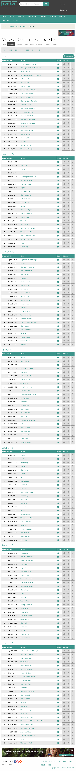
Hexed (22, 263)
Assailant (23, 627)
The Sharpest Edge (26, 717)
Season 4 (7, 350)
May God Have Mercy (27, 228)
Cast (26, 44)
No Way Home (25, 191)
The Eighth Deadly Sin (27, 108)
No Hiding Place (25, 138)
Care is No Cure (25, 673)
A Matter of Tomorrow (27, 676)
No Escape (24, 289)
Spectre (23, 278)
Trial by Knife (24, 296)
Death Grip (24, 612)
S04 (22, 50)
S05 (27, 50)
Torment (23, 141)
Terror (22, 477)
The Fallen (24, 416)
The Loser (23, 503)
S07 (38, 50)
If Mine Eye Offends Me (28, 176)
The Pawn (23, 499)
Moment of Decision (27, 691)
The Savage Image (26, 586)
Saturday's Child (25, 199)
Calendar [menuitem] (62, 16)
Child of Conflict (25, 86)
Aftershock (24, 169)
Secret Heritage (25, 571)
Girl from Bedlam (26, 282)
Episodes (11, 44)
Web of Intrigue (25, 300)
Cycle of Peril (24, 438)
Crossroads (24, 553)
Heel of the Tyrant (26, 213)
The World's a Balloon (27, 267)
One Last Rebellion (26, 112)
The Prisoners (25, 224)
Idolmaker (23, 525)
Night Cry (23, 372)
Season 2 (7, 545)
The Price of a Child (27, 130)
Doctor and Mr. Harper (27, 420)
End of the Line (25, 379)
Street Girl (23, 127)
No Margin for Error (26, 368)
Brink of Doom (25, 638)
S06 (33, 50)
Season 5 (7, 252)
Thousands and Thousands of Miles (32, 721)
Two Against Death (26, 116)
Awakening (24, 462)
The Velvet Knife (25, 134)
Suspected (24, 507)
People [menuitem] (12, 16)
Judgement (24, 383)
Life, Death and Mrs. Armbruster (31, 75)
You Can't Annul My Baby (28, 90)
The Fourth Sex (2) (26, 145)
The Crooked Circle (26, 724)
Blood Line (24, 540)
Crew (32, 44)
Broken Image (25, 337)
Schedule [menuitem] (52, 16)
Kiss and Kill (24, 202)
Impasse (23, 333)
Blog (55, 762)
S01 (5, 50)
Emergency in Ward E (27, 735)
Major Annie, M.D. (26, 71)
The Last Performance (27, 119)
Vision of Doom (25, 442)
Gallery (48, 44)
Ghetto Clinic (24, 619)
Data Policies (45, 765)
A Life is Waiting (25, 732)
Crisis (22, 593)
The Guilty (23, 344)
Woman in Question (26, 582)
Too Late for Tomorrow (27, 123)
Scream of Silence (26, 616)
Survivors (23, 173)
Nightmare (23, 307)
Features (43, 762)
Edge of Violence (26, 568)
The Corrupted (25, 536)
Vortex (22, 357)
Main (4, 44)
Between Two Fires (26, 376)
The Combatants (25, 665)
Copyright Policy (55, 768)
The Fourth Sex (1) (26, 149)
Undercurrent (24, 634)
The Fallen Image (26, 710)
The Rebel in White (26, 654)
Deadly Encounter (26, 604)
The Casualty (24, 326)
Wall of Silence (25, 431)
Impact (22, 365)
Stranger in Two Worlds (28, 322)
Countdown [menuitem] (5, 20)
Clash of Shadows (26, 330)
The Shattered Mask (27, 232)
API (50, 762)
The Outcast (24, 409)
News (55, 44)
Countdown (24, 564)
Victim (22, 739)
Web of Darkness (26, 579)
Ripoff (22, 162)
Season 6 (7, 154)
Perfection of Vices (26, 560)
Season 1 (7, 643)
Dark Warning (24, 285)
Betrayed (23, 424)
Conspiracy (24, 496)
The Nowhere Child (26, 492)
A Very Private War (26, 93)
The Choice (24, 470)
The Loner (23, 706)
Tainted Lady (24, 217)
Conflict (22, 455)
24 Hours (23, 702)
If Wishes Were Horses (28, 64)
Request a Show (66, 762)
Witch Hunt (24, 608)
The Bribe (23, 221)
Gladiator (23, 402)
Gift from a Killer (25, 104)
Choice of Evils (25, 293)
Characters (39, 44)
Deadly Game (25, 304)
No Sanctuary (24, 405)
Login (63, 4)
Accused (23, 597)
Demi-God (23, 243)
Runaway (23, 688)
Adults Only (24, 246)
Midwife (23, 206)
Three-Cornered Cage (27, 235)
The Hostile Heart (26, 195)
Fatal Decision (25, 481)
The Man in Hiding (26, 557)
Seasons (19, 44)
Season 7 (7, 56)
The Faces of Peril (26, 239)
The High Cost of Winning (28, 101)
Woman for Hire (25, 315)
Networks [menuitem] (21, 16)
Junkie (22, 630)
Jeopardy (23, 713)
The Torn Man (25, 427)
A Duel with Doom (26, 680)
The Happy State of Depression (30, 68)
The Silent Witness (26, 97)
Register (64, 10)
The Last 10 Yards (26, 743)
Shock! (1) (23, 488)
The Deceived (25, 695)
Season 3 (7, 447)
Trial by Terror (25, 601)
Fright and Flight (25, 684)
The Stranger (24, 82)
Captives (23, 187)
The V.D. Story (25, 662)
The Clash (23, 623)
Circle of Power (25, 521)
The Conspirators (26, 271)
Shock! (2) (23, 485)
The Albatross (25, 514)
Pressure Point (25, 390)
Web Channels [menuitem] (32, 16)
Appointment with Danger (28, 260)
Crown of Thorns (25, 184)
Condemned (24, 435)
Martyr (22, 510)
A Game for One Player (28, 394)
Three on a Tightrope (27, 210)
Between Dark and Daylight (29, 651)
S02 (10, 50)
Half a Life (23, 165)
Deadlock (23, 466)
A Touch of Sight (25, 79)
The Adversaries (25, 699)
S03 (16, 50)
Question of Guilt (26, 387)
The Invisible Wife (26, 180)
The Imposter (24, 532)
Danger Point (24, 575)
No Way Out (24, 398)
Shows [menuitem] (4, 16)
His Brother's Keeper (27, 658)
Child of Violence (26, 319)
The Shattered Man (26, 518)
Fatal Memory (25, 361)
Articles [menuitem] (43, 16)
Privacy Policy (66, 768)
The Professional (26, 669)
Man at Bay (24, 590)
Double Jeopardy (26, 529)
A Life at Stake (25, 311)
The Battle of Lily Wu (27, 728)
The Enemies (24, 274)
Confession (24, 459)
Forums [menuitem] (15, 20)
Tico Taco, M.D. (25, 413)
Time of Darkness (26, 341)
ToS (73, 768)
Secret (22, 473)
